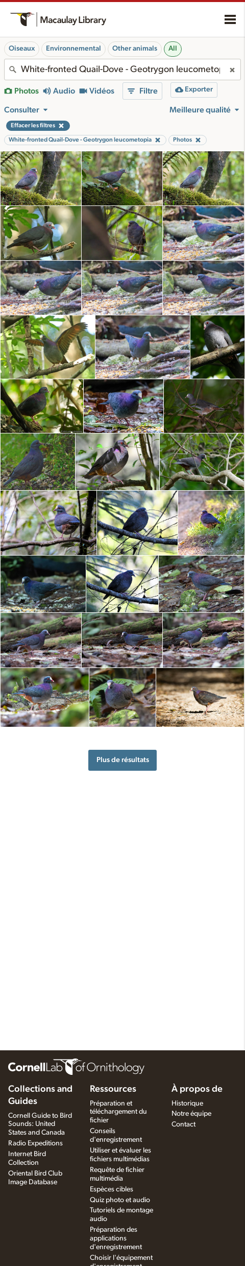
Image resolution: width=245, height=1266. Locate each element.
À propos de (197, 1089)
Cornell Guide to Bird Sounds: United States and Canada (40, 1124)
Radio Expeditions (35, 1143)
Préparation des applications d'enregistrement (116, 1238)
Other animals (134, 48)
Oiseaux (22, 48)
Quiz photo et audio (120, 1200)
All (172, 48)
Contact (183, 1124)
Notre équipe (191, 1113)
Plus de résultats (122, 760)
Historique (187, 1103)
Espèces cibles (111, 1189)
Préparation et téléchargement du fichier (118, 1112)
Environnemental (73, 48)
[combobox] (122, 69)
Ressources (113, 1089)
